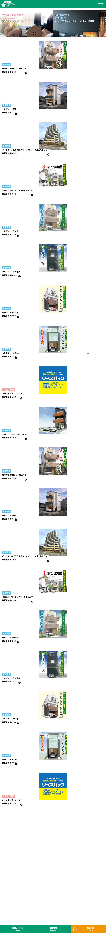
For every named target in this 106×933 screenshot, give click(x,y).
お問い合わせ (17, 929)
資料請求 (53, 929)
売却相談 (90, 929)
